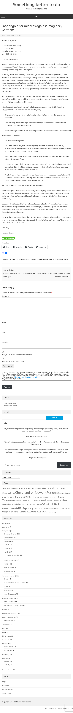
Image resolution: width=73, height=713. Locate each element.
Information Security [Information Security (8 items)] (10, 504)
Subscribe (64, 465)
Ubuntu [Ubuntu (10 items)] (23, 512)
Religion (5, 658)
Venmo (49, 442)
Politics (4, 643)
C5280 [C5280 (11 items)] (59, 488)
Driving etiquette (9, 601)
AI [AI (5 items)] (5, 488)
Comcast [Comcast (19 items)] (53, 492)
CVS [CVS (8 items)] (35, 497)
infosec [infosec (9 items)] (21, 504)
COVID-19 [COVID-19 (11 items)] (29, 497)
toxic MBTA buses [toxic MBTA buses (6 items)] (64, 508)
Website (5, 342)
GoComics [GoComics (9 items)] (30, 500)
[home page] (8, 405)
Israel (7, 664)
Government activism (9, 613)
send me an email (60, 450)
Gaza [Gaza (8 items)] (24, 500)
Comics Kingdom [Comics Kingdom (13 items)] (15, 497)
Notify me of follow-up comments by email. (17, 355)
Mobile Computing (10, 560)
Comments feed (7, 689)
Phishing (6, 564)
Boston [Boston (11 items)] (22, 488)
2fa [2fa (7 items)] (3, 489)
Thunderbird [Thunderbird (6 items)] (53, 508)
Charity (6, 579)
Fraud (6, 586)
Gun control (8, 650)
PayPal (44, 442)
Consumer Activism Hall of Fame (14, 583)
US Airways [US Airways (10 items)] (31, 512)
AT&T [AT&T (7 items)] (16, 489)
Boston (4, 527)
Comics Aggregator (12, 555)
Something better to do (36, 4)
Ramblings (5, 655)
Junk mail (7, 590)
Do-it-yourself (8, 620)
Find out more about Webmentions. (27, 377)
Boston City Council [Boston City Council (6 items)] (32, 488)
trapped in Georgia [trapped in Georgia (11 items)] (10, 511)
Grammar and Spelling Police (13, 605)
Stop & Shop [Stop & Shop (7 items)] (38, 508)
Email (3, 332)
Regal (66, 259)
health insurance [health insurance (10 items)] (48, 500)
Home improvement (9, 617)
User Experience (42, 259)
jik (5, 35)
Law (3, 632)
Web (50, 259)
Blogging (5, 523)
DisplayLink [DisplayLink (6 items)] (45, 497)
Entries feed (6, 685)
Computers (12, 259)
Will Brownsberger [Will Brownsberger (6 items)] (51, 512)
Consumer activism (23, 259)
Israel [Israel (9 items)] (27, 504)
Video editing (8, 571)
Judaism (6, 661)
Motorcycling (6, 636)
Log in (4, 681)
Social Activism (7, 670)
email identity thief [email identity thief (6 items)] (15, 500)
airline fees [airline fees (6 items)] (10, 488)
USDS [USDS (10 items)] (38, 512)
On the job (5, 640)
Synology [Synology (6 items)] (46, 508)
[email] (15, 405)
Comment (6, 296)
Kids (3, 628)
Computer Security (10, 534)
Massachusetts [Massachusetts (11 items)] (9, 508)
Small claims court (10, 594)
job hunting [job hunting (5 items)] (33, 504)
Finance (4, 609)
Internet (33, 259)
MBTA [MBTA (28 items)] (20, 508)
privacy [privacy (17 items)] (29, 508)
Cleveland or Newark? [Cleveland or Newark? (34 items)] (31, 492)
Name (4, 323)
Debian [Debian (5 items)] (39, 497)
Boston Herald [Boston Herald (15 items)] (47, 488)
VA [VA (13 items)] (43, 511)
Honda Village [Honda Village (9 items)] (61, 500)
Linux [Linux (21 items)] (55, 503)
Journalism (6, 625)
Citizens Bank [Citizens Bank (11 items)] (8, 493)
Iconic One (47, 708)
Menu (36, 17)
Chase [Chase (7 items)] (64, 489)
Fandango (60, 259)
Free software (8, 537)
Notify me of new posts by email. (13, 361)
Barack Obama (9, 646)
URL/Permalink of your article (12, 379)
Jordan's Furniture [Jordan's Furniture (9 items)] (44, 504)
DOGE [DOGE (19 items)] (53, 496)
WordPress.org (7, 693)
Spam (7, 548)
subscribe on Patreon (39, 436)
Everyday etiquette (8, 598)
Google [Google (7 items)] (37, 500)
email (7, 544)
